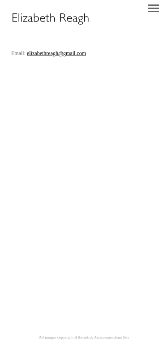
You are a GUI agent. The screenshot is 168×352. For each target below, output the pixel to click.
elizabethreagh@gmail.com (56, 53)
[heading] (50, 24)
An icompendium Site (111, 337)
